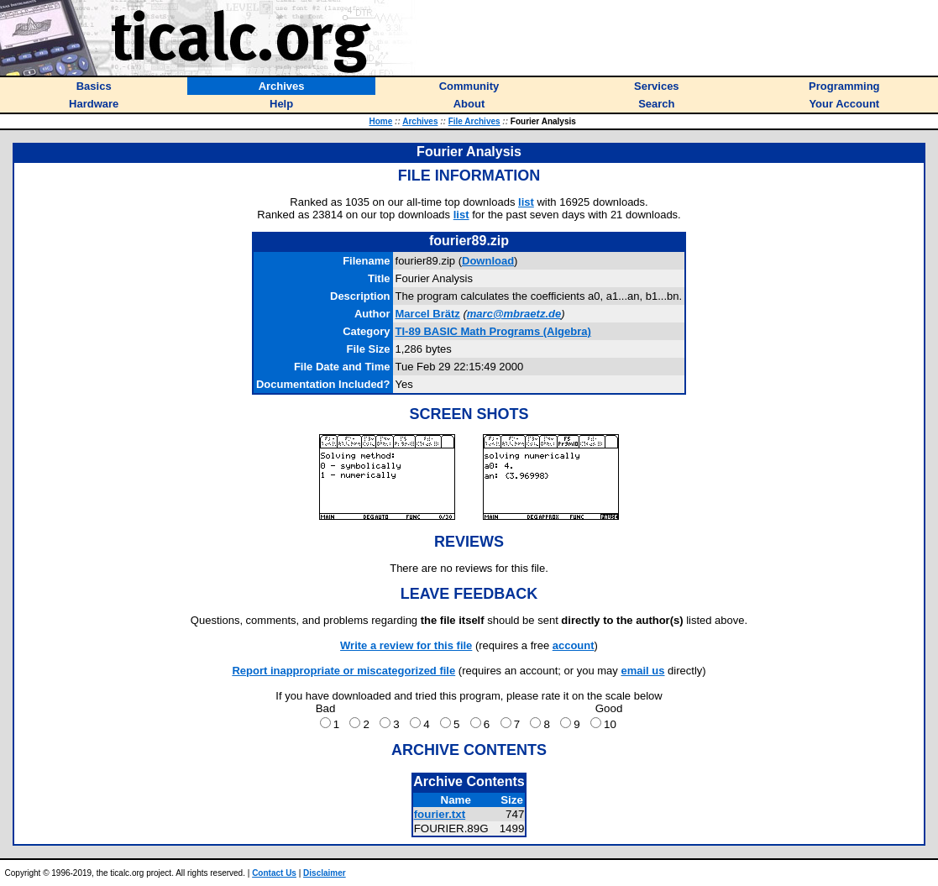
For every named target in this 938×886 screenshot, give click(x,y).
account (574, 645)
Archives (420, 121)
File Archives (474, 121)
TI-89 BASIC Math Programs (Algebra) (493, 331)
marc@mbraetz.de (514, 313)
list (526, 202)
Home (381, 121)
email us (642, 670)
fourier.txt (439, 814)
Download (488, 260)
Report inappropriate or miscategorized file (343, 670)
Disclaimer (324, 873)
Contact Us (274, 873)
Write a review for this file (406, 645)
